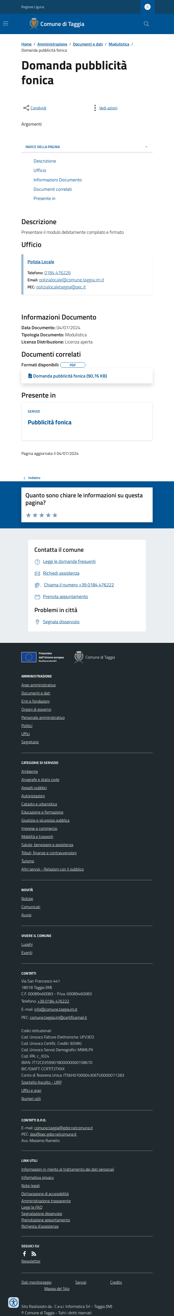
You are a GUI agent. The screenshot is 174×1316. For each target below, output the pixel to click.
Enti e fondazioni (35, 701)
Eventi (26, 952)
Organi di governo (36, 709)
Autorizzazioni (33, 796)
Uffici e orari (31, 1090)
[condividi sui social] (34, 108)
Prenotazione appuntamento (45, 1220)
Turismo (27, 861)
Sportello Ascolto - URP (41, 1082)
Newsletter (30, 1261)
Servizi (34, 411)
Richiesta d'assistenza (40, 1226)
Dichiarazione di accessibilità (45, 1194)
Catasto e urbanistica (39, 804)
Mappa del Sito (56, 1288)
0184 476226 (57, 272)
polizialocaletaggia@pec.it (61, 286)
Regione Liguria (32, 6)
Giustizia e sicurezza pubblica (45, 820)
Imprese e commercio (39, 828)
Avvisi (26, 915)
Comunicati (30, 907)
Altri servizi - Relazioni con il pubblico (52, 869)
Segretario (30, 742)
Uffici (25, 734)
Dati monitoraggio (36, 1282)
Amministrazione (52, 44)
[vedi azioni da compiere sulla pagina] (104, 108)
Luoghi (27, 944)
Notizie (27, 898)
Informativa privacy (37, 1177)
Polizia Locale (40, 261)
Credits (116, 1282)
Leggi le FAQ (31, 1207)
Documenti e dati (88, 44)
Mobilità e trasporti (37, 836)
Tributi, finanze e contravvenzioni (49, 853)
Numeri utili (31, 1098)
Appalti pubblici (34, 788)
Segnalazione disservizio (41, 1213)
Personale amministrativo (43, 717)
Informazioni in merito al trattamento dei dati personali (67, 1169)
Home (26, 44)
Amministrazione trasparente (46, 1201)
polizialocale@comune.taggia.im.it (71, 279)
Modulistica (119, 44)
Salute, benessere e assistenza (47, 845)
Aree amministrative (38, 685)
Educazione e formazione (42, 812)
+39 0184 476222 (53, 1001)
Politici (26, 725)
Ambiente (29, 771)
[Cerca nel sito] (144, 24)
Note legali (30, 1185)
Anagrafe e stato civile (40, 779)
